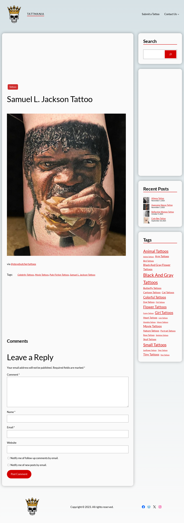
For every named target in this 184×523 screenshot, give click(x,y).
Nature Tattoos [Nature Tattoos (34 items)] (151, 330)
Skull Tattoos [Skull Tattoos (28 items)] (149, 339)
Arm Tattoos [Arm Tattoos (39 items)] (162, 256)
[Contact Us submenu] (178, 14)
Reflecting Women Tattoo (162, 212)
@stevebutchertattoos (23, 264)
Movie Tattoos (42, 274)
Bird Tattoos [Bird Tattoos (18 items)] (148, 261)
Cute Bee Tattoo (158, 218)
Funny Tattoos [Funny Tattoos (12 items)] (148, 313)
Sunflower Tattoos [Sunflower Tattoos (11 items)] (150, 350)
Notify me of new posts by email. (28, 465)
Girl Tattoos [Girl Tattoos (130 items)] (164, 312)
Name (11, 412)
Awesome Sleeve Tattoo (162, 205)
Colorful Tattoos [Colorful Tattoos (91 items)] (154, 297)
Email (11, 427)
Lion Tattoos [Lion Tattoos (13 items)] (163, 318)
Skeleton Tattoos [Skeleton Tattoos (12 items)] (162, 335)
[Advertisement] (67, 54)
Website (11, 442)
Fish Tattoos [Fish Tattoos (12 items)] (160, 302)
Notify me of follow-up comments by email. (34, 458)
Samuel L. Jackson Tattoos (82, 274)
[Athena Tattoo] (146, 200)
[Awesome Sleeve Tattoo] (146, 207)
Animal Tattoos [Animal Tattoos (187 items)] (155, 251)
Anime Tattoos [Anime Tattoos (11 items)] (148, 257)
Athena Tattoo (157, 198)
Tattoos (12, 86)
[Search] (170, 54)
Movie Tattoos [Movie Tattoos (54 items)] (152, 326)
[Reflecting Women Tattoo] (146, 214)
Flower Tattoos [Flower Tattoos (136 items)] (155, 307)
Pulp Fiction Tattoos (59, 274)
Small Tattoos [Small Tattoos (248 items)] (154, 344)
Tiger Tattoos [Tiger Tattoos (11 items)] (163, 350)
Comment (13, 374)
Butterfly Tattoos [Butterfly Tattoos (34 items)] (152, 288)
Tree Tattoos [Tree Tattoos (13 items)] (165, 355)
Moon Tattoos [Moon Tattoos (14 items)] (162, 322)
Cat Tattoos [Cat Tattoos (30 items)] (168, 292)
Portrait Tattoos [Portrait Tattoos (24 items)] (168, 330)
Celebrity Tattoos (26, 274)
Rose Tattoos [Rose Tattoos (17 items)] (149, 335)
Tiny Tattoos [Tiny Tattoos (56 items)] (151, 354)
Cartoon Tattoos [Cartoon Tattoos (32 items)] (152, 292)
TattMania (35, 14)
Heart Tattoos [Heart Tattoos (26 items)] (150, 317)
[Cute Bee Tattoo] (146, 220)
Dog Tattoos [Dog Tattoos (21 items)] (149, 302)
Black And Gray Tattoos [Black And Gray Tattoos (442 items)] (158, 278)
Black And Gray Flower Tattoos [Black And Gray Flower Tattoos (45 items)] (156, 267)
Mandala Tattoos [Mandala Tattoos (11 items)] (149, 322)
